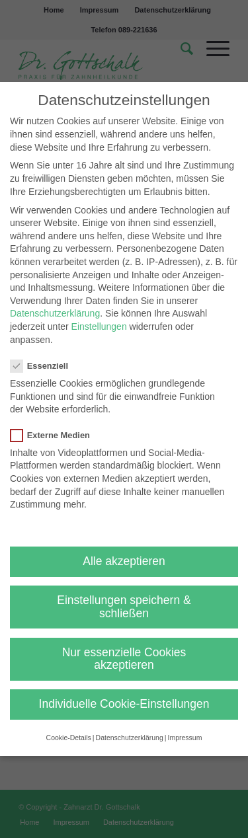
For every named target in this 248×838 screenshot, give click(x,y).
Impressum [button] (184, 738)
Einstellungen (99, 326)
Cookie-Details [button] (68, 738)
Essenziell (44, 366)
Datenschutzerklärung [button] (129, 738)
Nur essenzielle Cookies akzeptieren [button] (124, 659)
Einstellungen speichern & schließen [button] (123, 606)
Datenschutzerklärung (55, 313)
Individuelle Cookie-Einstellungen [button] (124, 703)
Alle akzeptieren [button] (124, 561)
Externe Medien (55, 435)
